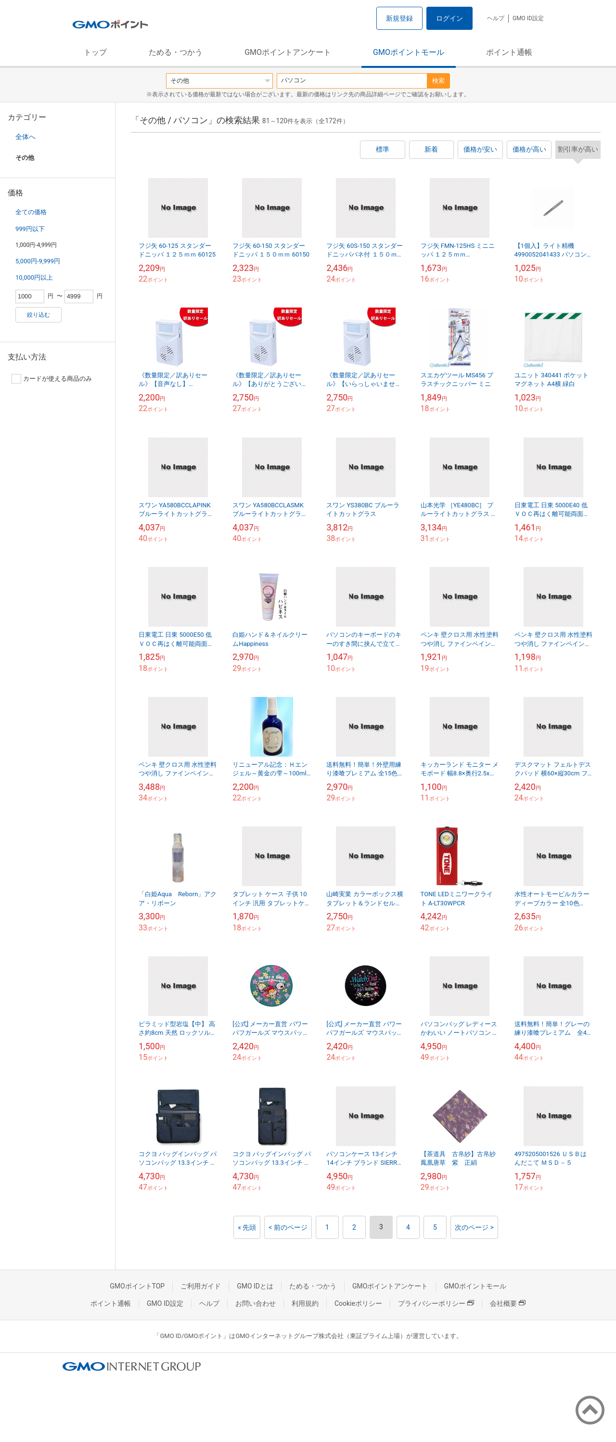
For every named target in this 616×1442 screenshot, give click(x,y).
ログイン (449, 18)
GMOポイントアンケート (287, 52)
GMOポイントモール (408, 52)
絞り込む (38, 314)
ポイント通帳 (509, 52)
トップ (95, 52)
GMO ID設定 (528, 18)
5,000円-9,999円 (37, 261)
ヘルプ (495, 18)
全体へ (25, 137)
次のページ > (474, 1227)
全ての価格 (31, 212)
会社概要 (508, 1303)
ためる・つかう (176, 52)
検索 (438, 80)
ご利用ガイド (200, 1286)
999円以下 (30, 228)
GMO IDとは (255, 1286)
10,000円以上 (34, 277)
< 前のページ (288, 1227)
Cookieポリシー (358, 1303)
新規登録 (399, 18)
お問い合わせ (255, 1303)
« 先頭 (247, 1227)
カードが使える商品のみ (52, 379)
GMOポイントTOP (137, 1286)
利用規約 (305, 1303)
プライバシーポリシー (436, 1303)
